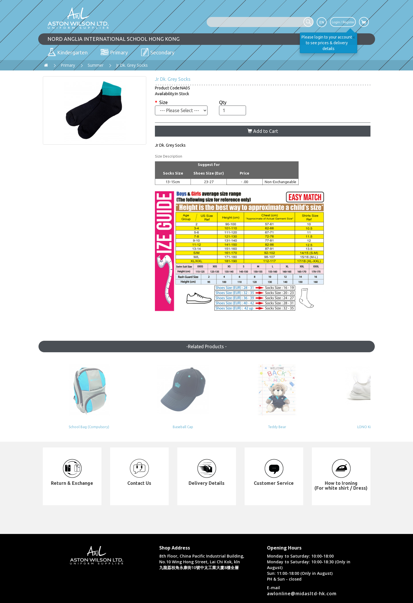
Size (163, 102)
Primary (68, 65)
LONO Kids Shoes (273, 427)
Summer (95, 65)
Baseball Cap (140, 427)
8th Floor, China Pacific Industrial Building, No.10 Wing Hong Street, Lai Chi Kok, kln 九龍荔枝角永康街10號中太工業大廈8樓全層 (201, 561)
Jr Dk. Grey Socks (132, 65)
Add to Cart (262, 131)
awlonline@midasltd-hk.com (302, 593)
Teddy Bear (206, 427)
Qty (222, 102)
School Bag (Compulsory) (73, 427)
